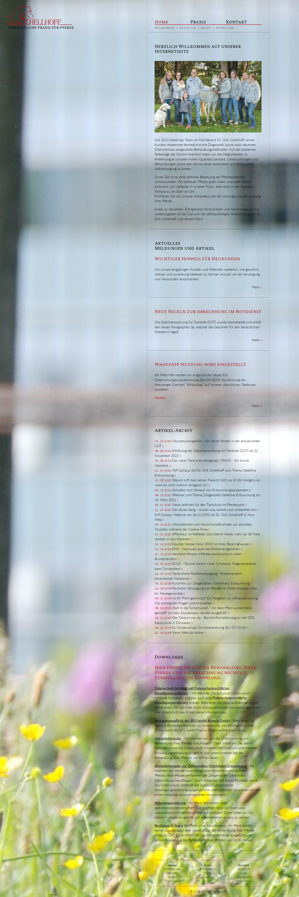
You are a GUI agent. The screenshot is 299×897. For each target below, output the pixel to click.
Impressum (243, 877)
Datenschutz (243, 881)
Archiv (205, 28)
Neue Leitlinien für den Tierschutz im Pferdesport (208, 504)
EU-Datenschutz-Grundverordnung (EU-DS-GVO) (209, 627)
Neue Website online (187, 632)
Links (243, 873)
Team (208, 873)
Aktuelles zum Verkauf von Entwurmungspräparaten (210, 490)
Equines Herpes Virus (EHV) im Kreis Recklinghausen (211, 544)
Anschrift (244, 869)
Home (161, 22)
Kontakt (236, 22)
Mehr (256, 287)
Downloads (225, 28)
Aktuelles (187, 28)
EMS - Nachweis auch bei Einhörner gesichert (206, 549)
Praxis (198, 22)
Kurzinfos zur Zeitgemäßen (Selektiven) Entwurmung (210, 583)
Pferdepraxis (208, 869)
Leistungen (208, 877)
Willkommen (164, 28)
